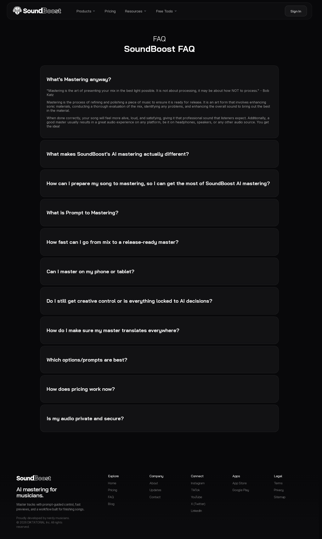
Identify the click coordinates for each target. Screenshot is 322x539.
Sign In (295, 11)
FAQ (111, 497)
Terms (278, 483)
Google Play (240, 490)
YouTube (196, 497)
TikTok (195, 490)
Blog (111, 504)
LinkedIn (196, 511)
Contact (155, 497)
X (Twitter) (198, 504)
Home (112, 483)
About (153, 483)
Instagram (197, 483)
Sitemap (280, 497)
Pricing (112, 490)
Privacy (279, 490)
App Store (239, 483)
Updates (155, 490)
